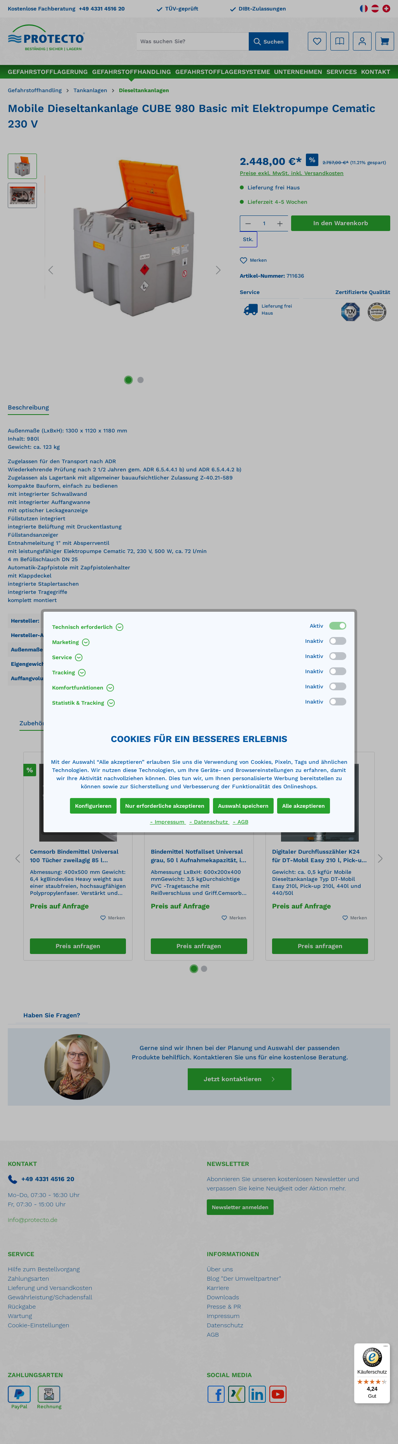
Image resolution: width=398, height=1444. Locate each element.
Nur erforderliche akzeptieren (164, 806)
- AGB (240, 822)
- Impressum (168, 822)
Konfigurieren (93, 806)
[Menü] (385, 1348)
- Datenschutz (209, 822)
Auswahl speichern (243, 806)
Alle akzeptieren (303, 806)
